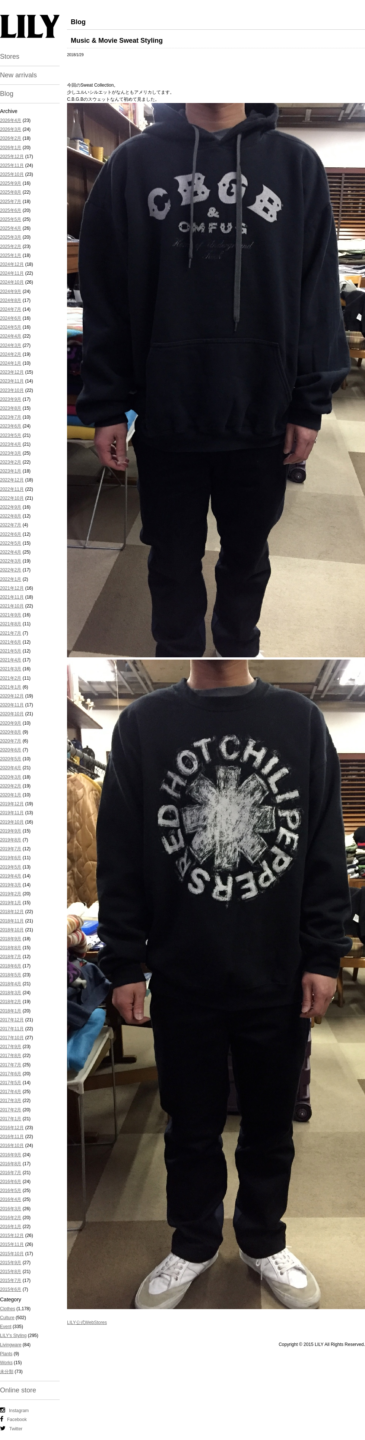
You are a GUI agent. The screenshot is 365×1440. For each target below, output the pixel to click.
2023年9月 (10, 399)
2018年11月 (12, 921)
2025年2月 (10, 246)
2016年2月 (10, 1217)
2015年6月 (10, 1289)
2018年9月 (10, 938)
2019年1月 (10, 902)
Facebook (13, 1419)
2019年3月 (10, 884)
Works (6, 1362)
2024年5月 (10, 327)
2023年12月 (12, 372)
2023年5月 (10, 435)
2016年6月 (10, 1181)
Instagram (14, 1410)
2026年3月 (10, 129)
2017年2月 (10, 1109)
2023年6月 (10, 426)
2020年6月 (10, 750)
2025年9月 (10, 183)
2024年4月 (10, 336)
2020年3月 (10, 777)
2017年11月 (12, 1028)
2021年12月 (12, 588)
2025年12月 (12, 156)
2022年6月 (10, 534)
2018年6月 (10, 966)
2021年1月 (10, 687)
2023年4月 (10, 444)
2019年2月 (10, 893)
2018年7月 (10, 956)
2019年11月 (12, 812)
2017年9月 (10, 1046)
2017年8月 (10, 1055)
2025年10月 (12, 174)
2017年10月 (12, 1037)
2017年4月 (10, 1091)
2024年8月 (10, 300)
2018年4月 (10, 983)
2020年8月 (10, 732)
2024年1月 (10, 363)
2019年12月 (12, 803)
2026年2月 (10, 138)
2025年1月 (10, 255)
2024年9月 (10, 291)
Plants (6, 1353)
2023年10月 (12, 390)
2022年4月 (10, 552)
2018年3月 (10, 992)
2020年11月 (12, 705)
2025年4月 (10, 228)
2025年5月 (10, 219)
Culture (7, 1317)
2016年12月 (12, 1127)
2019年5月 (10, 867)
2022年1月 (10, 579)
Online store (18, 1390)
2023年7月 (10, 417)
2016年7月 (10, 1172)
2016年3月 (10, 1208)
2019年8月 (10, 840)
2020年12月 (12, 696)
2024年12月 (12, 264)
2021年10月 (12, 606)
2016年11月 (12, 1136)
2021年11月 (12, 597)
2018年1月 (10, 1011)
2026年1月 (10, 147)
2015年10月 (12, 1253)
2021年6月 (10, 642)
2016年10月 (12, 1145)
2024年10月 (12, 282)
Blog (6, 93)
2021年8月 (10, 623)
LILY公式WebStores (87, 1322)
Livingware (10, 1344)
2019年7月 (10, 848)
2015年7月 (10, 1280)
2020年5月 (10, 758)
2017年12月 (12, 1019)
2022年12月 (12, 480)
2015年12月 (12, 1235)
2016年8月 (10, 1163)
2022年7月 (10, 525)
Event (6, 1326)
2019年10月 (12, 822)
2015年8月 (10, 1271)
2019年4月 (10, 876)
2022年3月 (10, 561)
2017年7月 (10, 1064)
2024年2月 (10, 354)
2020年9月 (10, 723)
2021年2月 (10, 678)
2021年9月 (10, 615)
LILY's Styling (13, 1335)
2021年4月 (10, 660)
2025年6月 (10, 210)
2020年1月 (10, 795)
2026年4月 (10, 120)
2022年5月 (10, 543)
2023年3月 (10, 453)
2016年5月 (10, 1190)
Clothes (7, 1308)
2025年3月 (10, 237)
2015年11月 (12, 1244)
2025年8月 (10, 192)
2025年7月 (10, 201)
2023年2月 (10, 462)
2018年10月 (12, 929)
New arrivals (18, 75)
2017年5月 (10, 1082)
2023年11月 (12, 381)
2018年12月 (12, 911)
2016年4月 (10, 1199)
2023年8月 (10, 408)
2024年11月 (12, 273)
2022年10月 (12, 498)
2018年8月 (10, 947)
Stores (9, 56)
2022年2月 (10, 570)
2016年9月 (10, 1154)
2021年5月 (10, 651)
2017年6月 (10, 1073)
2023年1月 (10, 471)
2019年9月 (10, 831)
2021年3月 (10, 668)
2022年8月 (10, 516)
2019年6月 (10, 857)
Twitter (11, 1428)
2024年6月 (10, 318)
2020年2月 (10, 786)
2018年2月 (10, 1001)
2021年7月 (10, 633)
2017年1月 (10, 1118)
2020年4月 (10, 767)
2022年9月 (10, 507)
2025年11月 (12, 165)
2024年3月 (10, 345)
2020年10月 (12, 713)
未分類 (6, 1371)
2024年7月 (10, 309)
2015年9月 (10, 1262)
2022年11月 (12, 489)
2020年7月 (10, 741)
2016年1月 (10, 1226)
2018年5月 (10, 974)
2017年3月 (10, 1100)
